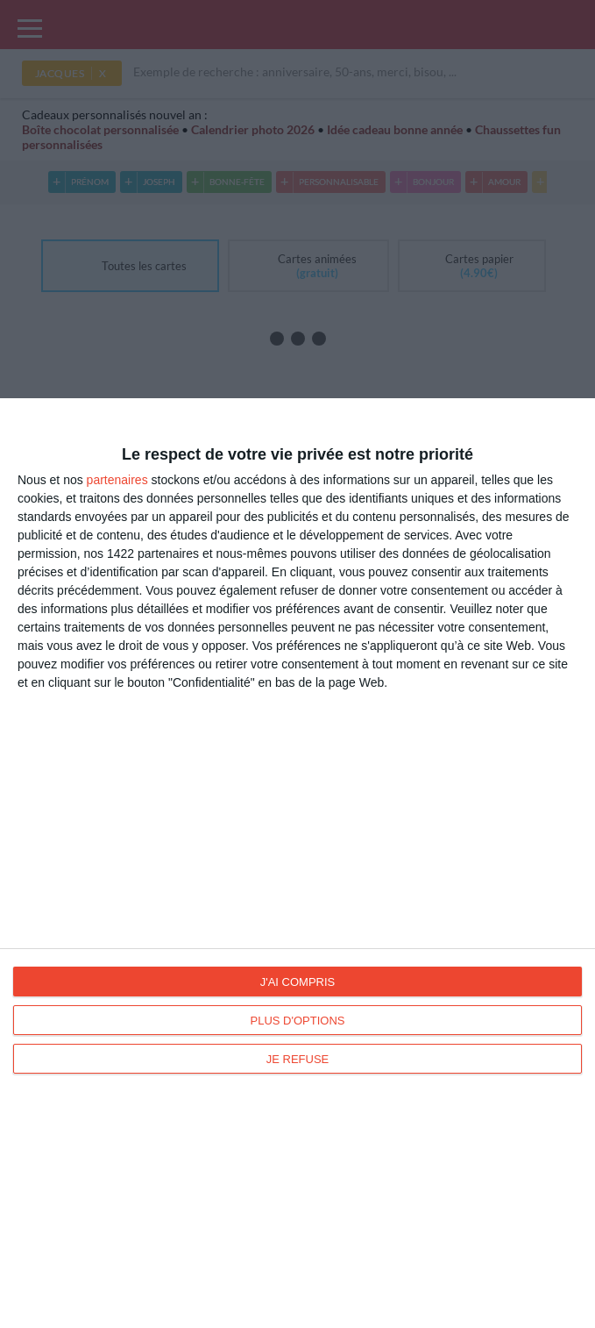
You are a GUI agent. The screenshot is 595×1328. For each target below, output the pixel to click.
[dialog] (297, 863)
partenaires (117, 480)
